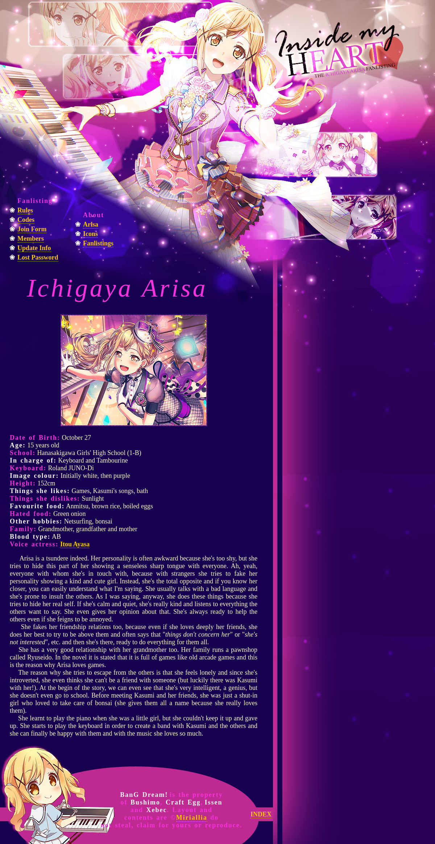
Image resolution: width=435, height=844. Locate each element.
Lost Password (37, 257)
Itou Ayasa (75, 544)
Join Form (32, 229)
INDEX (261, 814)
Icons (90, 233)
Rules (25, 210)
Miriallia (191, 817)
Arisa (90, 224)
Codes (25, 219)
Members (30, 238)
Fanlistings (98, 243)
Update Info (34, 248)
